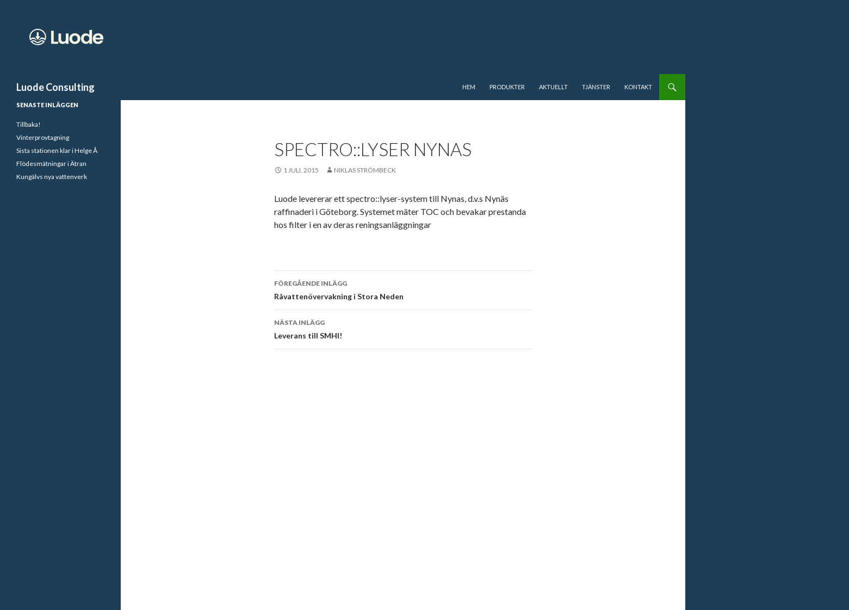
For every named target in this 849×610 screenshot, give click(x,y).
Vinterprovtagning (42, 137)
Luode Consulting (55, 87)
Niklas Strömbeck (365, 170)
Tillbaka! (28, 124)
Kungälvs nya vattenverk (51, 176)
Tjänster (596, 86)
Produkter (507, 86)
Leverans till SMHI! (403, 328)
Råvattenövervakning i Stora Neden (403, 289)
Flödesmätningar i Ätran (51, 163)
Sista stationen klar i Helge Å (56, 150)
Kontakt (638, 86)
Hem (468, 86)
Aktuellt (553, 86)
